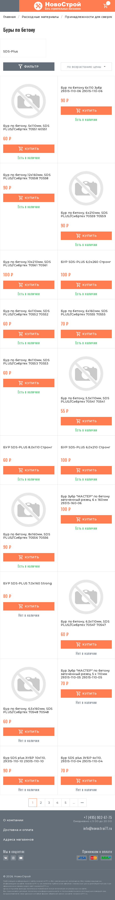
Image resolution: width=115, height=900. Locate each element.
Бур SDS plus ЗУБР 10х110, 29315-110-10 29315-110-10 (24, 759)
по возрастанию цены (84, 67)
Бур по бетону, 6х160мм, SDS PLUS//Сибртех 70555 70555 (84, 312)
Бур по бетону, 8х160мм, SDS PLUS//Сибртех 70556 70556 (26, 536)
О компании (13, 820)
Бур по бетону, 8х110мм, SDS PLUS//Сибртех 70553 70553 (26, 361)
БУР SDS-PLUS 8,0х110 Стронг (27, 447)
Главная (9, 17)
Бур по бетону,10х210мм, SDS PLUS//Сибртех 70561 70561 (27, 263)
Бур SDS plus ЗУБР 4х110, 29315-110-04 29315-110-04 (82, 759)
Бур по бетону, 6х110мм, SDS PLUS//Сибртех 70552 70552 (26, 312)
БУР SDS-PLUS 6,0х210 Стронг (85, 447)
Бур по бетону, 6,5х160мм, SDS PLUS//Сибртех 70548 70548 (28, 710)
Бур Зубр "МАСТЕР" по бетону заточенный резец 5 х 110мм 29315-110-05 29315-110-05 (85, 674)
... (74, 803)
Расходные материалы (40, 17)
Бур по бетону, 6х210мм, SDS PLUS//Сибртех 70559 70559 (84, 214)
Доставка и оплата (18, 830)
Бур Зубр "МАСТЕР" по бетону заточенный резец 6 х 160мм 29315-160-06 (85, 500)
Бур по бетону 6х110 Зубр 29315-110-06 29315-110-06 (82, 89)
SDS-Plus (10, 51)
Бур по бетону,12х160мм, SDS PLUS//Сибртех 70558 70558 (27, 176)
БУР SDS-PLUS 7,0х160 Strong (27, 583)
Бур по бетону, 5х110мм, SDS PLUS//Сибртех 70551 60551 (26, 127)
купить (32, 149)
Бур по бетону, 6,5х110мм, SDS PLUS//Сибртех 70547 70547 (85, 623)
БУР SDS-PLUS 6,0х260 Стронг (86, 262)
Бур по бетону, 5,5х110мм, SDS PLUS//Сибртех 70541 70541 (85, 399)
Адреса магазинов (18, 839)
